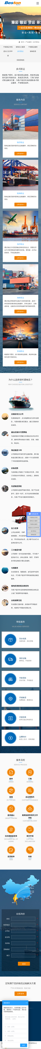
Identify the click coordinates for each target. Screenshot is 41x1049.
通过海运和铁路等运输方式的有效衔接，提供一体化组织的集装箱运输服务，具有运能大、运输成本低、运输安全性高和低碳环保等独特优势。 (20, 303)
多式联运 (36, 42)
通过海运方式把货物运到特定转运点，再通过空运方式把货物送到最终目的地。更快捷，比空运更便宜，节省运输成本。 (20, 250)
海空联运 (20, 244)
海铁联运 (20, 298)
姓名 (8, 919)
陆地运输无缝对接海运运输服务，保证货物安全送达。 (20, 198)
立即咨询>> (20, 153)
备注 (8, 955)
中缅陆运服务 (33, 47)
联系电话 (6, 925)
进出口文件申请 (8, 53)
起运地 (7, 937)
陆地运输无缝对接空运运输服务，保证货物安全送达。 (20, 147)
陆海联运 (20, 193)
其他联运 (20, 351)
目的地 (7, 943)
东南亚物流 (20, 60)
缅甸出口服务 (20, 47)
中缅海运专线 (8, 47)
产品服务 (29, 42)
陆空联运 (20, 142)
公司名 (7, 931)
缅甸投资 (33, 51)
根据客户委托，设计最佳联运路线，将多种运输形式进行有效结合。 (20, 356)
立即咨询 (20, 994)
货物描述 (6, 949)
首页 (22, 42)
